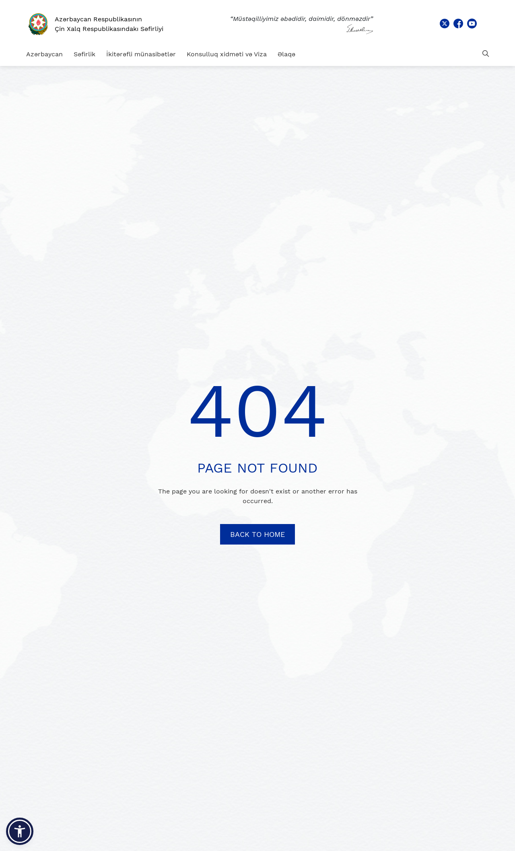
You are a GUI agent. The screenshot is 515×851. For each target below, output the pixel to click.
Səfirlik (84, 54)
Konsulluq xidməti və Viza (227, 54)
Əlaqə (286, 54)
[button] (19, 831)
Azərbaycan (44, 54)
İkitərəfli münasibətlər (141, 54)
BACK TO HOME (257, 534)
